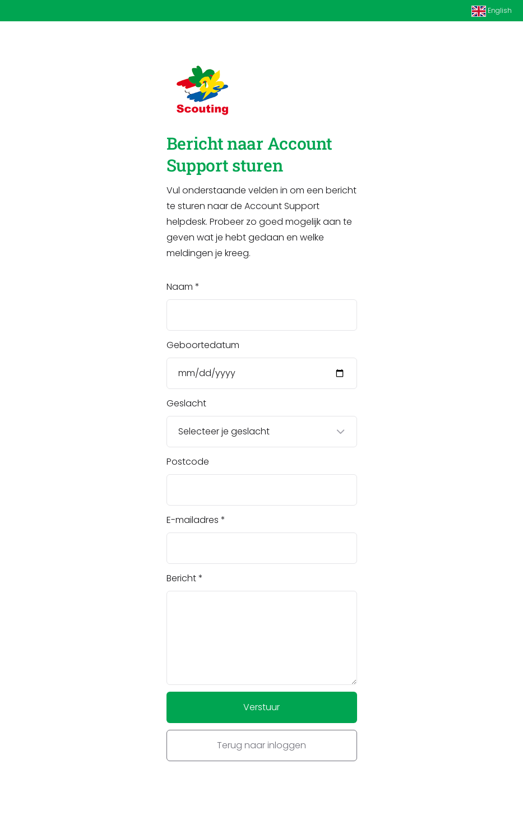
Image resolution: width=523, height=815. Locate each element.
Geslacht (186, 403)
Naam (179, 286)
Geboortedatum (202, 345)
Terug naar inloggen (261, 745)
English (491, 11)
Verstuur (261, 707)
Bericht (181, 578)
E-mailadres (192, 519)
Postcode (187, 461)
